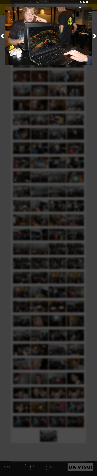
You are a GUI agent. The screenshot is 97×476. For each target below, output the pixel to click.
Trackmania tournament (50, 2)
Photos (31, 2)
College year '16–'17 (39, 2)
